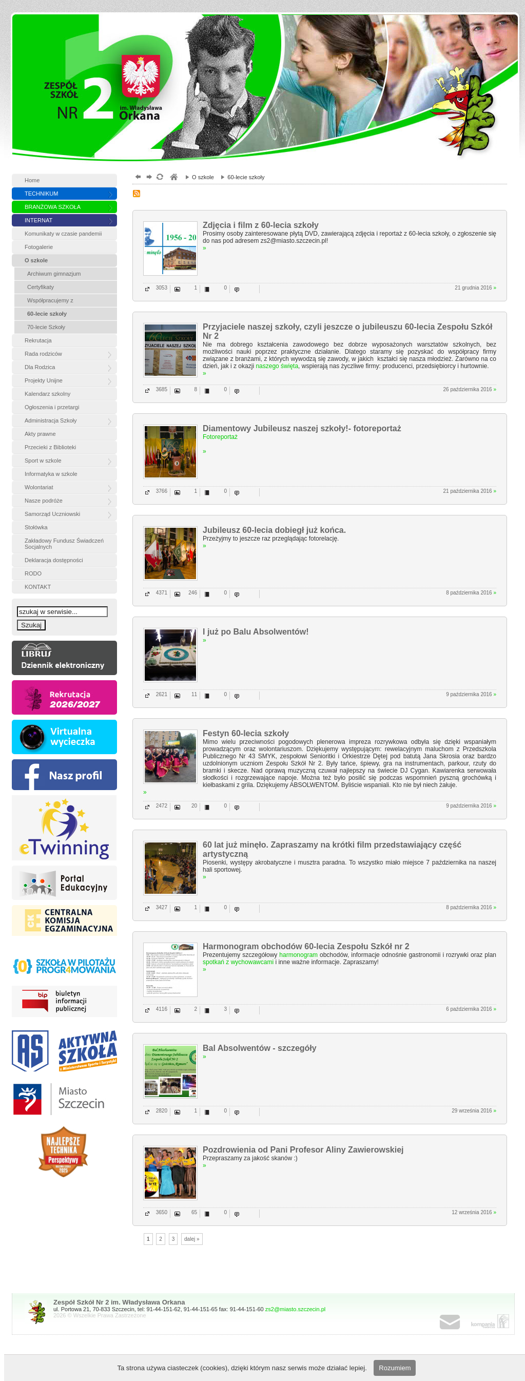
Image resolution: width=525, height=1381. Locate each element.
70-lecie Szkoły (46, 327)
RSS (137, 194)
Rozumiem (395, 1368)
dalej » (191, 1239)
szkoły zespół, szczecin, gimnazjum (173, 178)
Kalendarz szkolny (47, 394)
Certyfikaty (40, 287)
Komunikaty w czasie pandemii (63, 234)
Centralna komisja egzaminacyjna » (64, 922)
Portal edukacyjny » (64, 883)
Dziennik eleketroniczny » (64, 658)
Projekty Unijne (44, 380)
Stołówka (36, 527)
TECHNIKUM (41, 193)
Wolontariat (39, 487)
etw (64, 827)
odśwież (159, 178)
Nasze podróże (44, 500)
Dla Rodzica (40, 367)
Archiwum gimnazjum (54, 274)
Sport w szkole (43, 460)
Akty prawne (40, 434)
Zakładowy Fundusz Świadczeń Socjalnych (64, 544)
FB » (64, 774)
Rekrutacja (38, 340)
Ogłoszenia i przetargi (52, 407)
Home (32, 180)
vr (64, 737)
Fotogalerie (39, 247)
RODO (33, 573)
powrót (136, 178)
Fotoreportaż (220, 436)
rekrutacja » (64, 697)
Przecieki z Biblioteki (50, 447)
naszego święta (277, 366)
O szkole (36, 260)
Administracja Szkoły (50, 420)
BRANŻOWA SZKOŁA (53, 207)
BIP (64, 1003)
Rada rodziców (43, 354)
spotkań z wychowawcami (238, 962)
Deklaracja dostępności (54, 560)
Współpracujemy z (50, 300)
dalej (148, 178)
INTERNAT (38, 220)
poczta (460, 1322)
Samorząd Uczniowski (52, 514)
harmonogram (298, 954)
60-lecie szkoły (47, 314)
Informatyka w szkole (51, 474)
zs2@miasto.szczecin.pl (295, 1309)
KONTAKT (38, 587)
